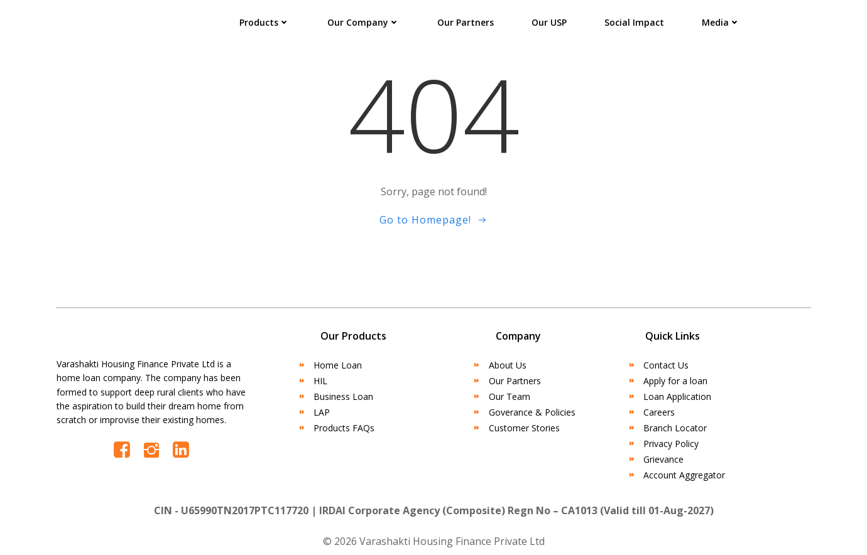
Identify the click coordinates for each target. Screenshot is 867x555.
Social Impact (634, 22)
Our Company (363, 22)
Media (721, 22)
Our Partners (465, 22)
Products (264, 22)
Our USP (549, 22)
